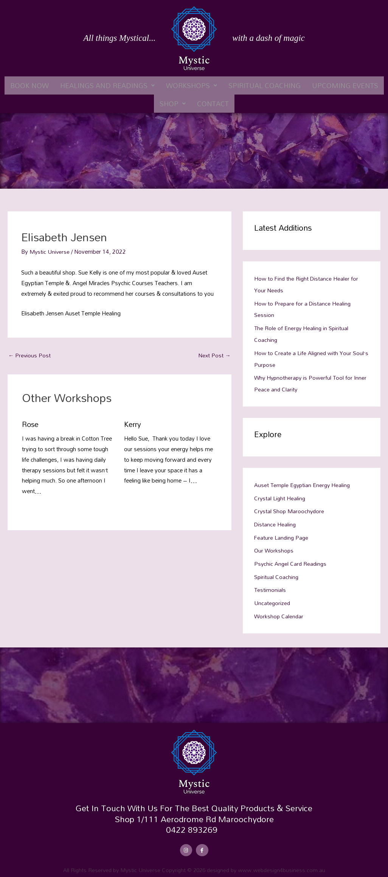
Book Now (29, 85)
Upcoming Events (345, 85)
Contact (213, 103)
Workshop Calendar (279, 609)
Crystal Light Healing (280, 494)
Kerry (133, 424)
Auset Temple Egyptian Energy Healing (303, 481)
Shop (173, 103)
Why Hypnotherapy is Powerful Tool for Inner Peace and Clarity (304, 380)
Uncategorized (272, 596)
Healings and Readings (107, 85)
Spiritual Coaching (264, 85)
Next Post (214, 355)
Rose (31, 424)
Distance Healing (275, 519)
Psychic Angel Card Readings (291, 557)
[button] (107, 85)
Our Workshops (274, 545)
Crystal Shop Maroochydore (290, 506)
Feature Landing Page (282, 532)
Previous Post (29, 355)
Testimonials (270, 583)
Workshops (191, 85)
